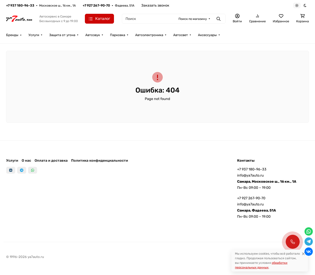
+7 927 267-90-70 (96, 5)
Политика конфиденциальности (99, 160)
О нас (26, 160)
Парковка (117, 35)
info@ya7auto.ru (250, 175)
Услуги (33, 35)
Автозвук (92, 35)
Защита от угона (62, 35)
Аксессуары (207, 35)
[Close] (303, 253)
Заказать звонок (155, 5)
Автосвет (180, 35)
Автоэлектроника (149, 35)
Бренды (12, 35)
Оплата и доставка (51, 160)
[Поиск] (174, 19)
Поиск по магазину (192, 19)
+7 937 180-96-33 (20, 5)
